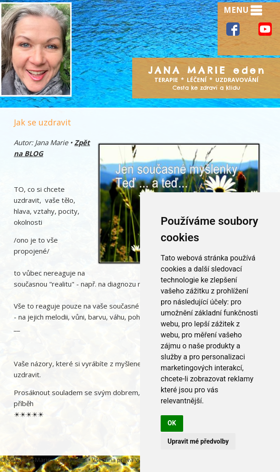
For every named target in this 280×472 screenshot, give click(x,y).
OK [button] (172, 423)
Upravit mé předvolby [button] (198, 441)
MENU (243, 10)
